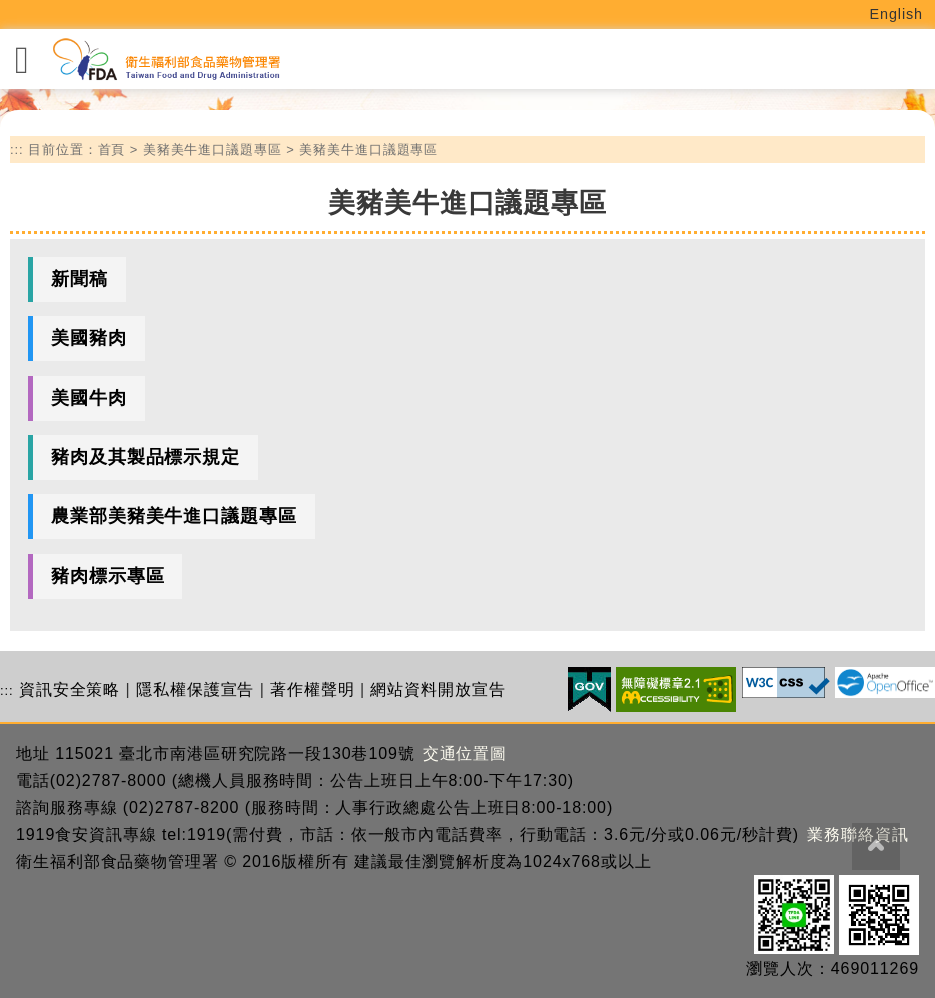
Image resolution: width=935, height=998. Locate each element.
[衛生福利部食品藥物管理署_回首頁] (165, 59)
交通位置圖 (465, 753)
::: (17, 149)
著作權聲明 (312, 689)
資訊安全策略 (69, 689)
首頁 (112, 149)
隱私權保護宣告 (195, 689)
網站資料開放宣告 (437, 689)
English (897, 14)
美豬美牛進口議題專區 (212, 149)
